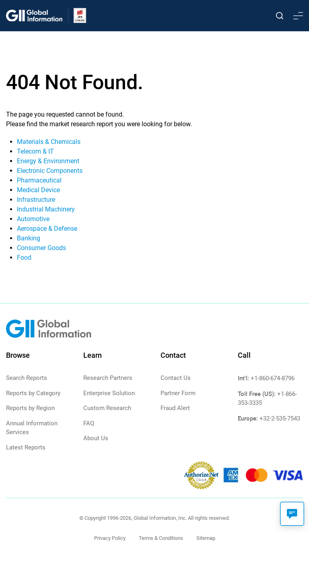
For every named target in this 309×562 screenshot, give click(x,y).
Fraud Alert (175, 408)
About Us (95, 438)
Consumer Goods (41, 248)
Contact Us (176, 378)
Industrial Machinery (46, 209)
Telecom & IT (35, 151)
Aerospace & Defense (47, 228)
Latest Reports (25, 447)
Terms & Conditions (161, 538)
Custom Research (107, 408)
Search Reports (26, 378)
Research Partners (107, 378)
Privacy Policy (110, 538)
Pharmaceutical (39, 180)
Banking (28, 238)
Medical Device (38, 190)
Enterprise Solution (109, 393)
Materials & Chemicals (48, 142)
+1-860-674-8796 (273, 378)
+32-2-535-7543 (280, 418)
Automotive (33, 219)
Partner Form (178, 393)
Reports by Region (30, 408)
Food (24, 257)
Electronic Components (49, 170)
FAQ (88, 423)
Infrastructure (36, 199)
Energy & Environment (48, 161)
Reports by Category (33, 393)
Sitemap (205, 538)
